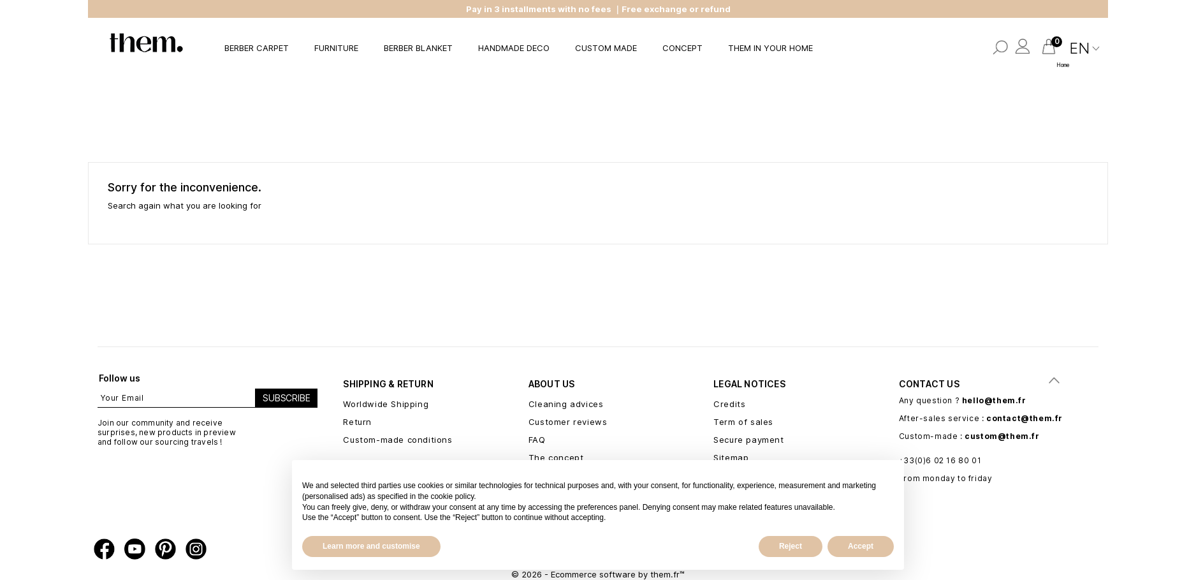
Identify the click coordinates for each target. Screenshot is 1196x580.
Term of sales (743, 422)
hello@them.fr (994, 400)
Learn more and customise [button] (371, 546)
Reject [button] (790, 546)
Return (357, 422)
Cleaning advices (566, 404)
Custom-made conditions (397, 440)
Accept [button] (860, 546)
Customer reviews (568, 422)
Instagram (196, 549)
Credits (729, 404)
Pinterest (165, 549)
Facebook (104, 549)
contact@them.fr (1024, 418)
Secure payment (748, 440)
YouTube (134, 549)
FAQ (537, 440)
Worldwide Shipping (385, 404)
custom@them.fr (1002, 436)
